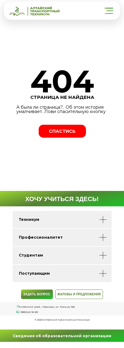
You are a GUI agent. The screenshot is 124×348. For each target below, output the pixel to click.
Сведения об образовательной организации (62, 336)
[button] (109, 10)
